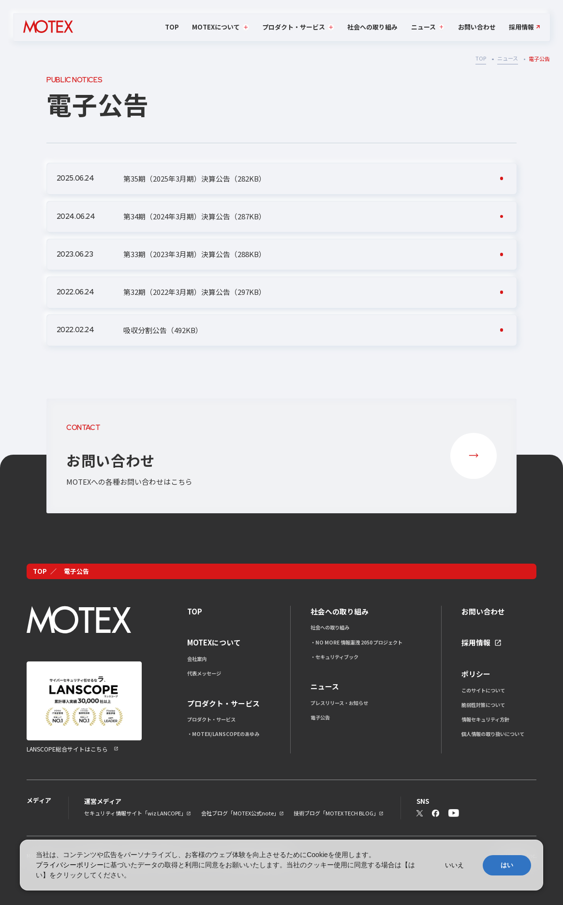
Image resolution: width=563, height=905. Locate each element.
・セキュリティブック (334, 656)
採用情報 (521, 27)
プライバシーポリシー (70, 865)
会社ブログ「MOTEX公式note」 (240, 813)
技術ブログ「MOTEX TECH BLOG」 (336, 813)
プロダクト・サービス (211, 719)
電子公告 (320, 717)
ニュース (507, 58)
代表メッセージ (204, 673)
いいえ (454, 865)
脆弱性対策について (483, 704)
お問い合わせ (477, 26)
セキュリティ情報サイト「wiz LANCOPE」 (135, 813)
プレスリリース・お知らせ (339, 702)
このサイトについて (483, 690)
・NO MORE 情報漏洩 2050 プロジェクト (356, 642)
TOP (172, 26)
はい (507, 865)
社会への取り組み (372, 26)
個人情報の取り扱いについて (492, 733)
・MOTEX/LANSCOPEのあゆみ (223, 733)
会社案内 (197, 658)
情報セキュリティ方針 (485, 719)
